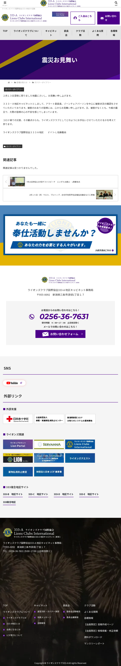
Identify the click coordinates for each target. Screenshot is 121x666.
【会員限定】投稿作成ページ (99, 624)
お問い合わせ (108, 18)
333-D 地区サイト (64, 494)
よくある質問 (97, 33)
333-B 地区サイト (13, 494)
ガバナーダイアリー (12, 146)
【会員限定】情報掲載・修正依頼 (101, 630)
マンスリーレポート (94, 643)
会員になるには (13, 629)
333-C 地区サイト (38, 494)
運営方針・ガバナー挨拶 (48, 611)
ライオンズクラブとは (16, 617)
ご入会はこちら (83, 18)
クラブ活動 (80, 33)
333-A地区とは (13, 623)
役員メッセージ (44, 617)
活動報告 (41, 623)
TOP (5, 31)
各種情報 (88, 618)
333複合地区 (9, 502)
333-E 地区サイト (89, 494)
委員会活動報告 (73, 611)
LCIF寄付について (14, 635)
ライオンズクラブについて (26, 33)
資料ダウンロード (93, 637)
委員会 (66, 33)
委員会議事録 (72, 617)
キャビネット (51, 33)
